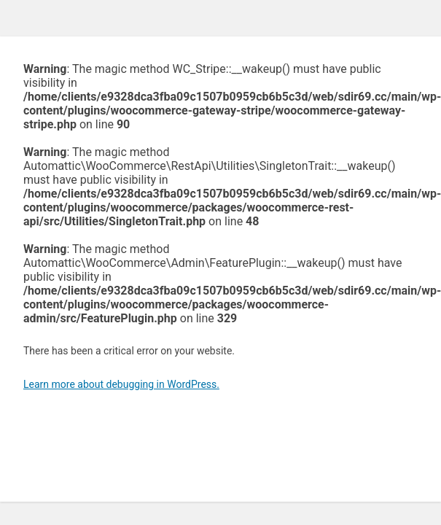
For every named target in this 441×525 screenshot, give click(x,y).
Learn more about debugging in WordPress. (121, 384)
